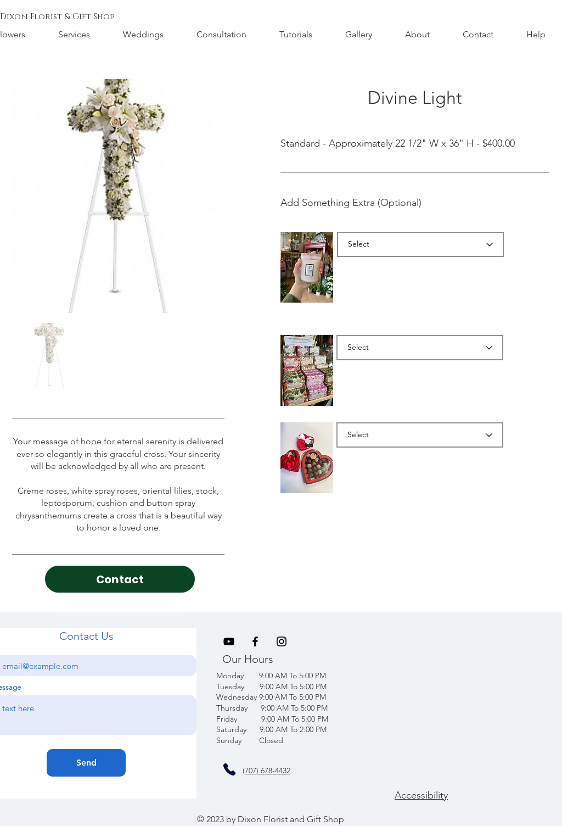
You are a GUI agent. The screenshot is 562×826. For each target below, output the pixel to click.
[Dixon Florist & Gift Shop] (57, 16)
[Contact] (120, 579)
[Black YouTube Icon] (228, 641)
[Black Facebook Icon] (255, 641)
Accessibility (421, 795)
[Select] (420, 244)
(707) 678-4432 (266, 770)
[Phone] (229, 769)
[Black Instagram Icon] (281, 641)
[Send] (86, 763)
